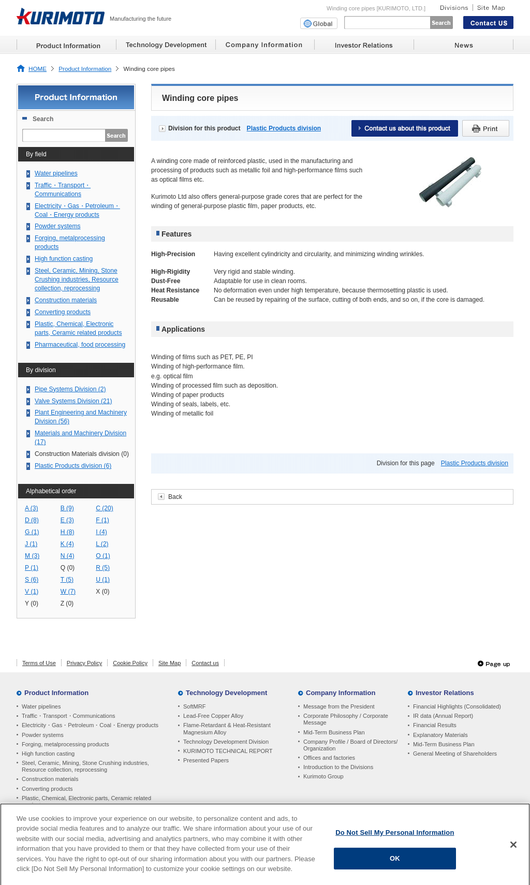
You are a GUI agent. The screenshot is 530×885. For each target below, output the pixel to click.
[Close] (513, 848)
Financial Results (435, 725)
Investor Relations (445, 693)
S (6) (31, 579)
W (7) (68, 591)
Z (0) (67, 603)
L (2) (102, 544)
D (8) (32, 520)
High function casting (64, 258)
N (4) (68, 555)
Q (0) (68, 567)
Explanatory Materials (440, 735)
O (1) (103, 555)
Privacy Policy (84, 663)
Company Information (340, 693)
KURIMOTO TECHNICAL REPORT (228, 751)
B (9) (67, 508)
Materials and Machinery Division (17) (80, 438)
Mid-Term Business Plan (334, 732)
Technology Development (226, 693)
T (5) (67, 579)
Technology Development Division (226, 742)
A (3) (31, 508)
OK (395, 862)
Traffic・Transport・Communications (63, 190)
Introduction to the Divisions (338, 767)
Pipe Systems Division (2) (70, 389)
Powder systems (58, 226)
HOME (37, 68)
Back (175, 496)
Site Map (169, 663)
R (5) (103, 567)
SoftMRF (194, 706)
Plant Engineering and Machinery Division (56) (81, 417)
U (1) (103, 579)
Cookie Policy (130, 663)
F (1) (102, 520)
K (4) (67, 544)
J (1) (31, 544)
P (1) (31, 567)
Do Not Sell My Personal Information (394, 836)
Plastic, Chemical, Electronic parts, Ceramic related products (78, 328)
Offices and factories (329, 758)
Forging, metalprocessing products (70, 242)
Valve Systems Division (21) (73, 401)
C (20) (104, 508)
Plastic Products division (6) (73, 465)
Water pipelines (56, 173)
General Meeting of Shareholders (455, 753)
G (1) (32, 532)
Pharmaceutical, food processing (80, 344)
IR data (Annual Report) (443, 716)
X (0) (102, 591)
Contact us (205, 663)
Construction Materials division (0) (82, 454)
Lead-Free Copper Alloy (213, 716)
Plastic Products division (284, 128)
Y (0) (31, 603)
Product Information (84, 68)
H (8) (68, 532)
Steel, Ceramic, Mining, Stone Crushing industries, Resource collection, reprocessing (77, 279)
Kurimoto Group (323, 776)
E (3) (67, 520)
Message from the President (339, 706)
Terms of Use (39, 663)
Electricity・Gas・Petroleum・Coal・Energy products (77, 210)
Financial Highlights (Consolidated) (457, 706)
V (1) (31, 591)
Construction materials (66, 300)
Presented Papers (206, 760)
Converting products (63, 312)
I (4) (101, 532)
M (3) (32, 555)
